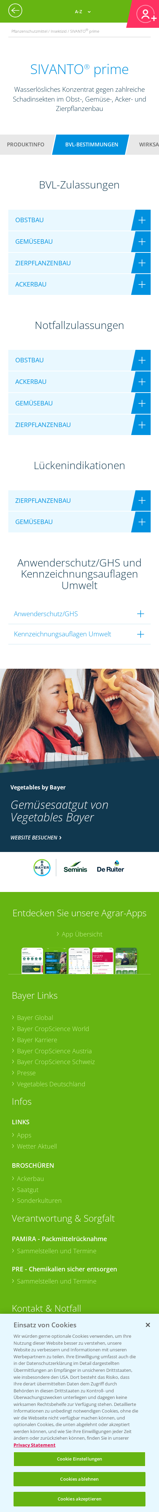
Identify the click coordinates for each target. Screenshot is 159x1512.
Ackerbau (30, 1178)
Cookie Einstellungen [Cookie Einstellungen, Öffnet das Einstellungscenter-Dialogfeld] (79, 1459)
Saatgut (28, 1189)
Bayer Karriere (37, 1040)
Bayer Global (35, 1017)
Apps (24, 1135)
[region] (79, 1413)
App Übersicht (82, 934)
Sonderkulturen (39, 1200)
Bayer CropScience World (53, 1028)
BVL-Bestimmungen (91, 144)
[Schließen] (148, 1325)
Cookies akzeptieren (79, 1499)
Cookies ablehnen (79, 1479)
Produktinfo (25, 144)
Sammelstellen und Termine (57, 1251)
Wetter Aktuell (37, 1146)
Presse (26, 1073)
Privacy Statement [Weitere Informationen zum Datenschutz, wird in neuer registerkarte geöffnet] (35, 1445)
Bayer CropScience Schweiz (56, 1061)
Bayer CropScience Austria (54, 1051)
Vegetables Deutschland (51, 1084)
